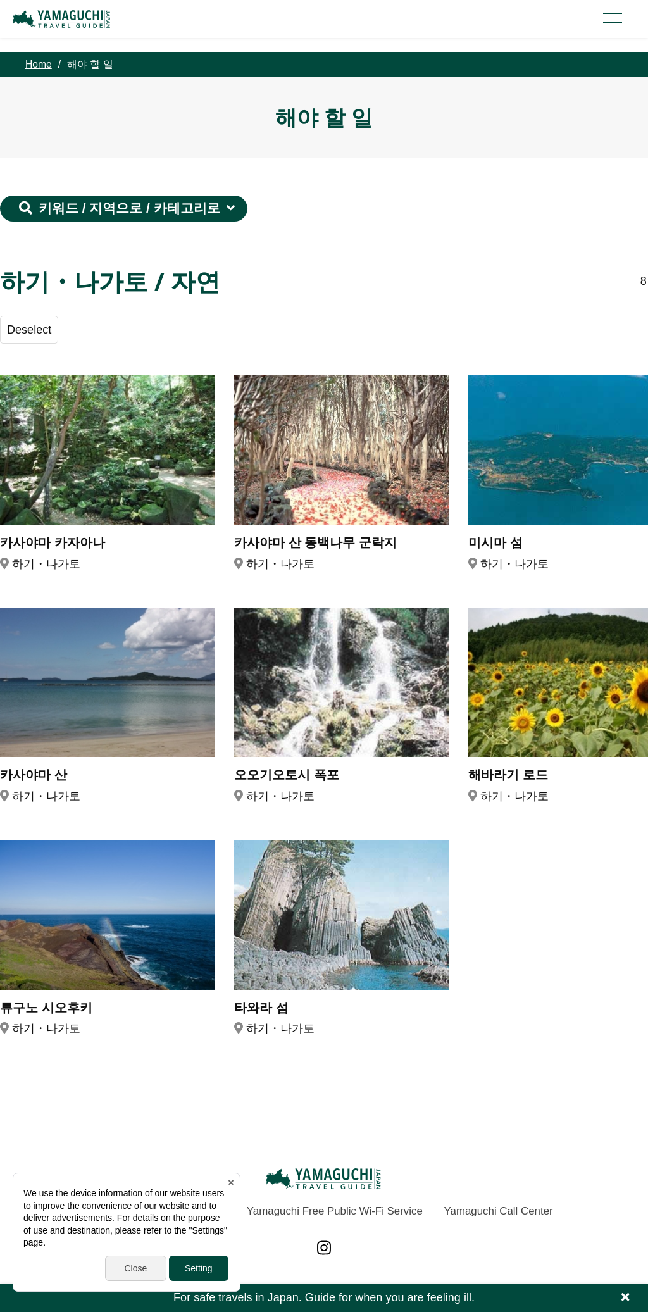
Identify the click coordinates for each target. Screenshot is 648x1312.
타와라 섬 (261, 1007)
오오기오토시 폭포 (286, 774)
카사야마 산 (33, 774)
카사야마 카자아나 (52, 542)
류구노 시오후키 (46, 1007)
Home (38, 64)
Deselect (29, 329)
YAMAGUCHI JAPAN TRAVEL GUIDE (64, 19)
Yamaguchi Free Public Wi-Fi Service (335, 1211)
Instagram (324, 1248)
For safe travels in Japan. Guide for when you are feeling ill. (324, 1297)
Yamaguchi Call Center (498, 1211)
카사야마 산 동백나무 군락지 (315, 542)
